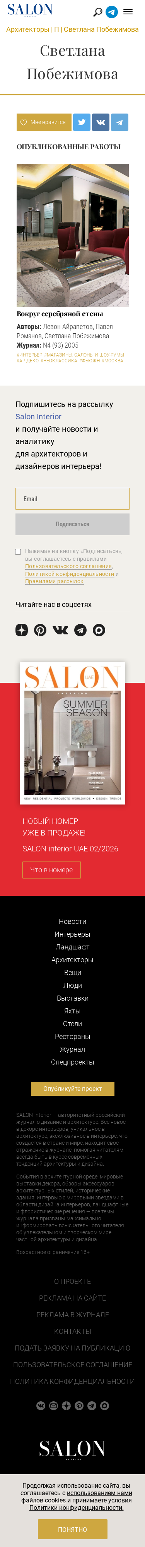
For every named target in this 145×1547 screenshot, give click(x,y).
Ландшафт (73, 947)
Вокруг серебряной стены (60, 313)
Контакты (72, 1331)
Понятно (72, 1529)
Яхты (72, 1011)
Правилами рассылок (54, 581)
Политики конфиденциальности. (76, 1507)
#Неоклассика (59, 360)
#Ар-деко (28, 360)
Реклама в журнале (72, 1315)
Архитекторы (27, 29)
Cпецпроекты (72, 1062)
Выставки (73, 998)
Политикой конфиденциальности (69, 574)
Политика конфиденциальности (72, 1381)
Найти (98, 12)
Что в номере (51, 870)
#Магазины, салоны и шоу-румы (84, 355)
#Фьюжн (89, 360)
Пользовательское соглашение (72, 1365)
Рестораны (72, 1036)
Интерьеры (72, 934)
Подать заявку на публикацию (72, 1348)
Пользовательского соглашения (68, 566)
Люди (72, 985)
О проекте (72, 1281)
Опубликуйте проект (72, 1088)
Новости (72, 921)
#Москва (112, 360)
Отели (72, 1024)
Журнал (72, 1049)
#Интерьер (29, 355)
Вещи (72, 972)
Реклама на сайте (72, 1298)
